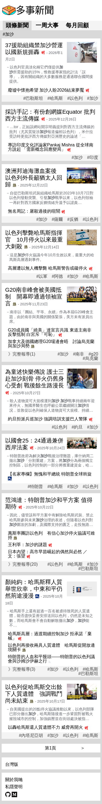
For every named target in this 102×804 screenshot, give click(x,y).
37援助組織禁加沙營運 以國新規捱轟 (34, 48)
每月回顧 (77, 25)
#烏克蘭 (90, 358)
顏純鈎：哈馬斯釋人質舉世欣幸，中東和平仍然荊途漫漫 (33, 589)
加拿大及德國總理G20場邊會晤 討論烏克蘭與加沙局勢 (51, 343)
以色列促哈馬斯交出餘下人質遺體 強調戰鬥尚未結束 (33, 694)
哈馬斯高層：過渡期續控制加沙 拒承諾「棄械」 (50, 635)
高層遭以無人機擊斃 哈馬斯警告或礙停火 (47, 268)
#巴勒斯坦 (33, 98)
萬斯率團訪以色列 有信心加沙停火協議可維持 (51, 535)
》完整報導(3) (21, 669)
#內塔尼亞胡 (31, 735)
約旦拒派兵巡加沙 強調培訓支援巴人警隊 (47, 419)
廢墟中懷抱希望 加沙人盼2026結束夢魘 (46, 90)
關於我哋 (14, 779)
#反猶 (72, 219)
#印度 (92, 157)
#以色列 (75, 98)
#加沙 (92, 98)
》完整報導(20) (23, 564)
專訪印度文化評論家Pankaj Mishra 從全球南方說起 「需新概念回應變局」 (50, 147)
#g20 (93, 354)
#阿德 (57, 276)
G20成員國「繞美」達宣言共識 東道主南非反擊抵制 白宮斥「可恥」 (49, 332)
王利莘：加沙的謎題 (27, 544)
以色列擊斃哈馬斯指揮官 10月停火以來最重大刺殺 (34, 239)
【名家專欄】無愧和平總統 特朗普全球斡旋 (50, 474)
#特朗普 (35, 486)
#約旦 (77, 427)
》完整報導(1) (21, 354)
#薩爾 (57, 219)
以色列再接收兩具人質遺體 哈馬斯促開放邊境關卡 (51, 647)
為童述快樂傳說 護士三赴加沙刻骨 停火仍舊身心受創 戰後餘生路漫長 (34, 379)
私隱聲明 (14, 786)
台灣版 (11, 764)
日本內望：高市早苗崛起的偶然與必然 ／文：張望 (47, 553)
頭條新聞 (17, 25)
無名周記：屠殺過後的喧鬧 (34, 211)
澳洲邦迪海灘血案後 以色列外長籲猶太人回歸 (33, 178)
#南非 (78, 354)
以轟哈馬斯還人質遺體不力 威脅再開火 (45, 727)
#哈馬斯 (55, 98)
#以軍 (41, 276)
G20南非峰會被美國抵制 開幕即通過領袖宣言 (33, 296)
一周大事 (47, 25)
